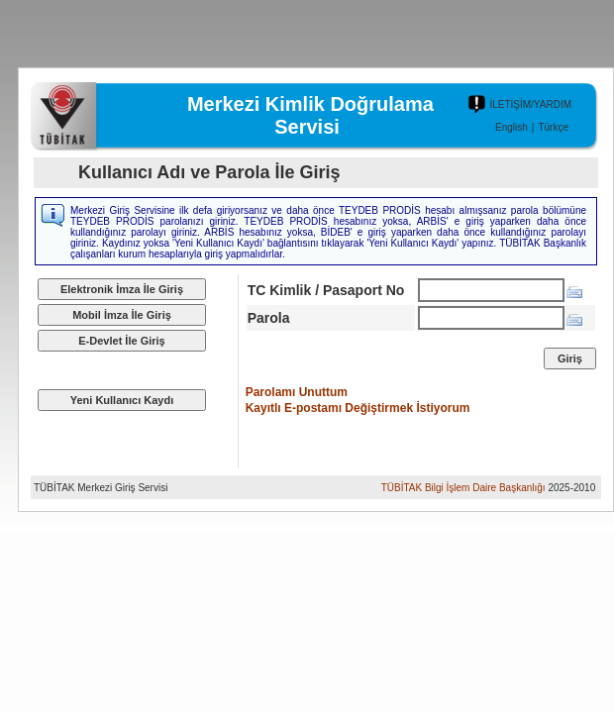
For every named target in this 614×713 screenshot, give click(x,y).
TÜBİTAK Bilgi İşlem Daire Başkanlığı (463, 487)
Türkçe (553, 127)
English (511, 127)
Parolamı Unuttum (297, 392)
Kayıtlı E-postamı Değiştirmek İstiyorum (358, 408)
